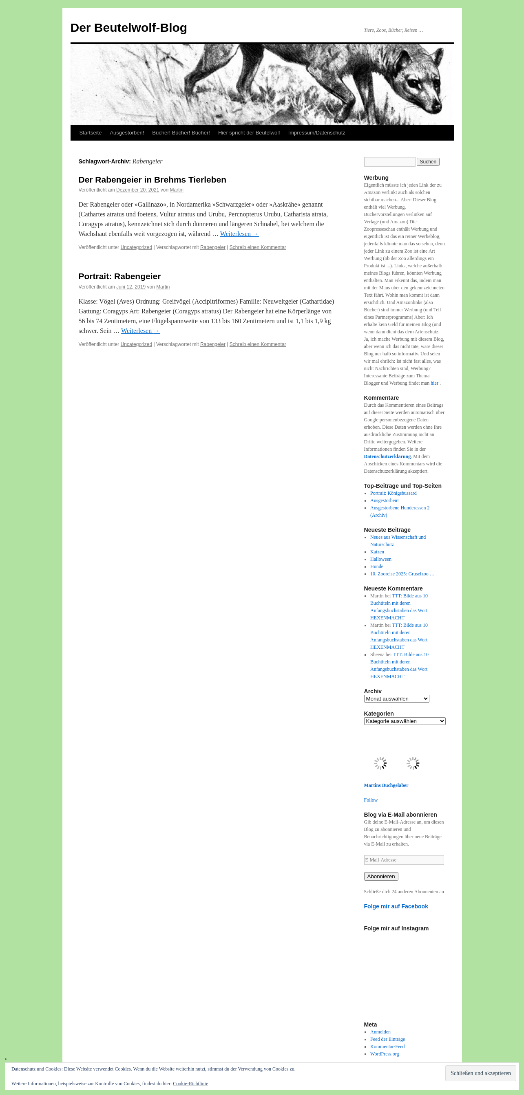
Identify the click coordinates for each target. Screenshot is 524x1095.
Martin (176, 190)
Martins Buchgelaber (386, 785)
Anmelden (380, 1032)
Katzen (377, 552)
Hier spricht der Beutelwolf (249, 133)
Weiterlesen (239, 233)
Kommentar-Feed (387, 1046)
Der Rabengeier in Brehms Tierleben (153, 179)
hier (435, 383)
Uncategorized (136, 247)
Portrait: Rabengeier (120, 276)
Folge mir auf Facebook (396, 906)
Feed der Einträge (387, 1039)
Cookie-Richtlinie (190, 1083)
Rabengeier (213, 247)
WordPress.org (384, 1054)
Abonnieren (381, 876)
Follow (371, 800)
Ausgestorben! (127, 133)
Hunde (376, 566)
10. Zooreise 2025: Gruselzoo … (402, 574)
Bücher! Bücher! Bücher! (181, 133)
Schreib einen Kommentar (258, 247)
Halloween (380, 559)
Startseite (91, 133)
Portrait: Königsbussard (393, 493)
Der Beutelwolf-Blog (129, 27)
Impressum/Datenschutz (316, 133)
